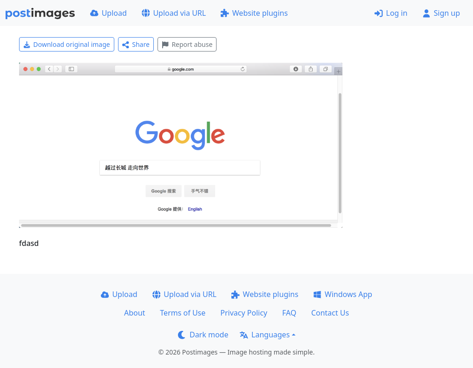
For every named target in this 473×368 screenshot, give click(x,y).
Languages (264, 334)
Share (136, 44)
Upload (108, 13)
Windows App (342, 294)
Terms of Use (182, 313)
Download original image (66, 44)
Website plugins (254, 13)
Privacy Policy (243, 313)
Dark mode (203, 334)
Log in (390, 13)
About (134, 313)
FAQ (289, 313)
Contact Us (330, 313)
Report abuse (187, 44)
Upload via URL (174, 13)
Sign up (441, 13)
